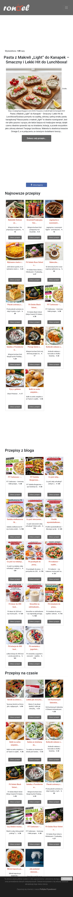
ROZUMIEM (67, 879)
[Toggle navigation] (66, 7)
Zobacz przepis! (15, 237)
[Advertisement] (36, 32)
